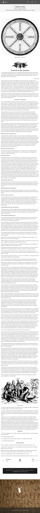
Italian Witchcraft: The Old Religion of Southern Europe (18, 10)
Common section (22, 8)
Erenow (13, 510)
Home (15, 8)
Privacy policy (25, 510)
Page (9, 460)
